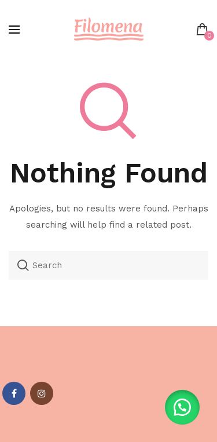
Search (23, 265)
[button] (182, 407)
